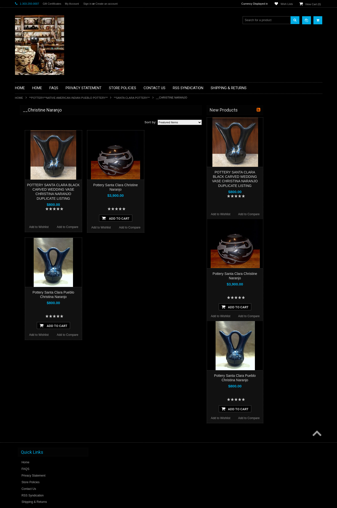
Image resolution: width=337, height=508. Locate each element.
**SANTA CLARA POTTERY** (132, 97)
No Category (26, 279)
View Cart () (313, 4)
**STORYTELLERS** (32, 271)
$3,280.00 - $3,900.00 (31, 335)
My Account (72, 3)
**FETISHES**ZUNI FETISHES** (39, 179)
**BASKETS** (27, 129)
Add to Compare (126, 227)
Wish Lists (286, 3)
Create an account (106, 3)
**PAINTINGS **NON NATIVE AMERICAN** (37, 140)
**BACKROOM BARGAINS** (37, 121)
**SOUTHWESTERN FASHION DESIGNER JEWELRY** (38, 248)
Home (19, 97)
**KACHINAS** (28, 188)
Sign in (87, 3)
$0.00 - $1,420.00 (29, 302)
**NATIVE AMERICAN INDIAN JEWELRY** (38, 211)
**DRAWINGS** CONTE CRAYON (40, 171)
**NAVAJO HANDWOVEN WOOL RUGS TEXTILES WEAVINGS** (44, 236)
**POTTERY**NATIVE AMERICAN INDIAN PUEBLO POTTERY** (68, 97)
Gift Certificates (52, 3)
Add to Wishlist (97, 227)
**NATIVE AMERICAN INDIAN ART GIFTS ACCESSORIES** (41, 198)
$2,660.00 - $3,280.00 (31, 327)
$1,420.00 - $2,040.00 (31, 310)
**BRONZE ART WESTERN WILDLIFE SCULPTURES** (43, 161)
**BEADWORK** (29, 150)
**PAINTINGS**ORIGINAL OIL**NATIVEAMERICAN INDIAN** (41, 223)
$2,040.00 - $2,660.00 (31, 319)
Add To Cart (175, 218)
